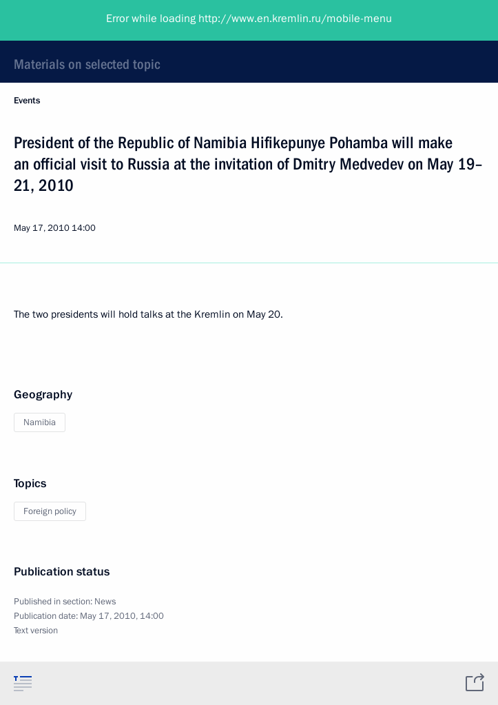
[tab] (22, 683)
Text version (36, 630)
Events (27, 100)
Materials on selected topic (87, 64)
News (105, 601)
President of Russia (65, 20)
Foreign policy (49, 511)
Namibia (39, 422)
